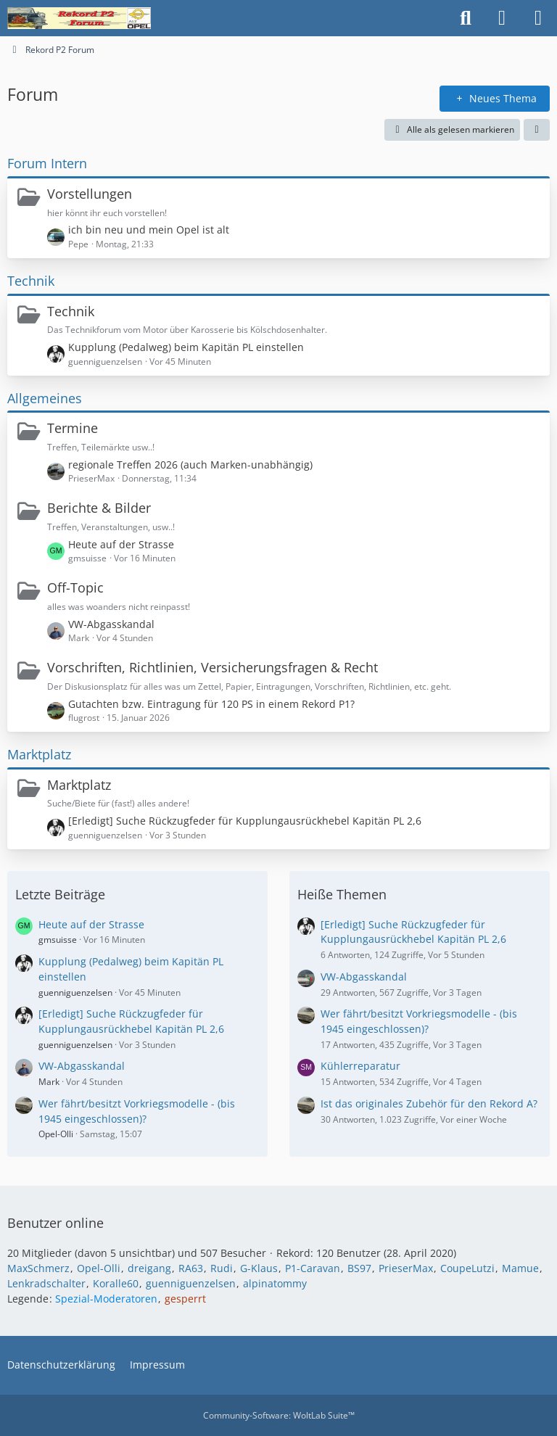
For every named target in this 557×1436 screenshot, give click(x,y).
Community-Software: (279, 1415)
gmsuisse (57, 939)
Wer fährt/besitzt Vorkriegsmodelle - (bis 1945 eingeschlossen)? (136, 1111)
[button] (537, 130)
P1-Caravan (312, 1268)
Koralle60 (116, 1283)
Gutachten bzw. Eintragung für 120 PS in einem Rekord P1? (211, 704)
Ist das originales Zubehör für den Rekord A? (429, 1103)
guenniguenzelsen (75, 992)
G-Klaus (259, 1268)
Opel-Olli (55, 1134)
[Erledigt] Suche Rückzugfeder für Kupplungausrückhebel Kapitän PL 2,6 (244, 821)
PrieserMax (406, 1268)
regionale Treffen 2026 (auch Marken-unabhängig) (190, 464)
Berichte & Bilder (99, 507)
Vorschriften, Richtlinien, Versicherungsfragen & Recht (212, 667)
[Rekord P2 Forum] (79, 18)
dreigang (149, 1268)
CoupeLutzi (467, 1268)
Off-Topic (75, 587)
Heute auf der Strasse (121, 544)
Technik (30, 280)
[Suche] (465, 18)
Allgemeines (44, 398)
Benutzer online (55, 1222)
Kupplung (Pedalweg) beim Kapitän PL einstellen (186, 347)
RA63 (190, 1268)
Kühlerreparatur (360, 1066)
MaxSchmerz (38, 1268)
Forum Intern (47, 163)
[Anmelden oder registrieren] (501, 18)
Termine (72, 428)
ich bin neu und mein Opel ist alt (148, 229)
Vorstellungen (89, 193)
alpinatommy (275, 1283)
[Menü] (538, 18)
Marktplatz (39, 754)
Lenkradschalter (46, 1283)
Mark (48, 1082)
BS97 (359, 1268)
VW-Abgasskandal (111, 624)
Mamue (520, 1268)
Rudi (221, 1268)
